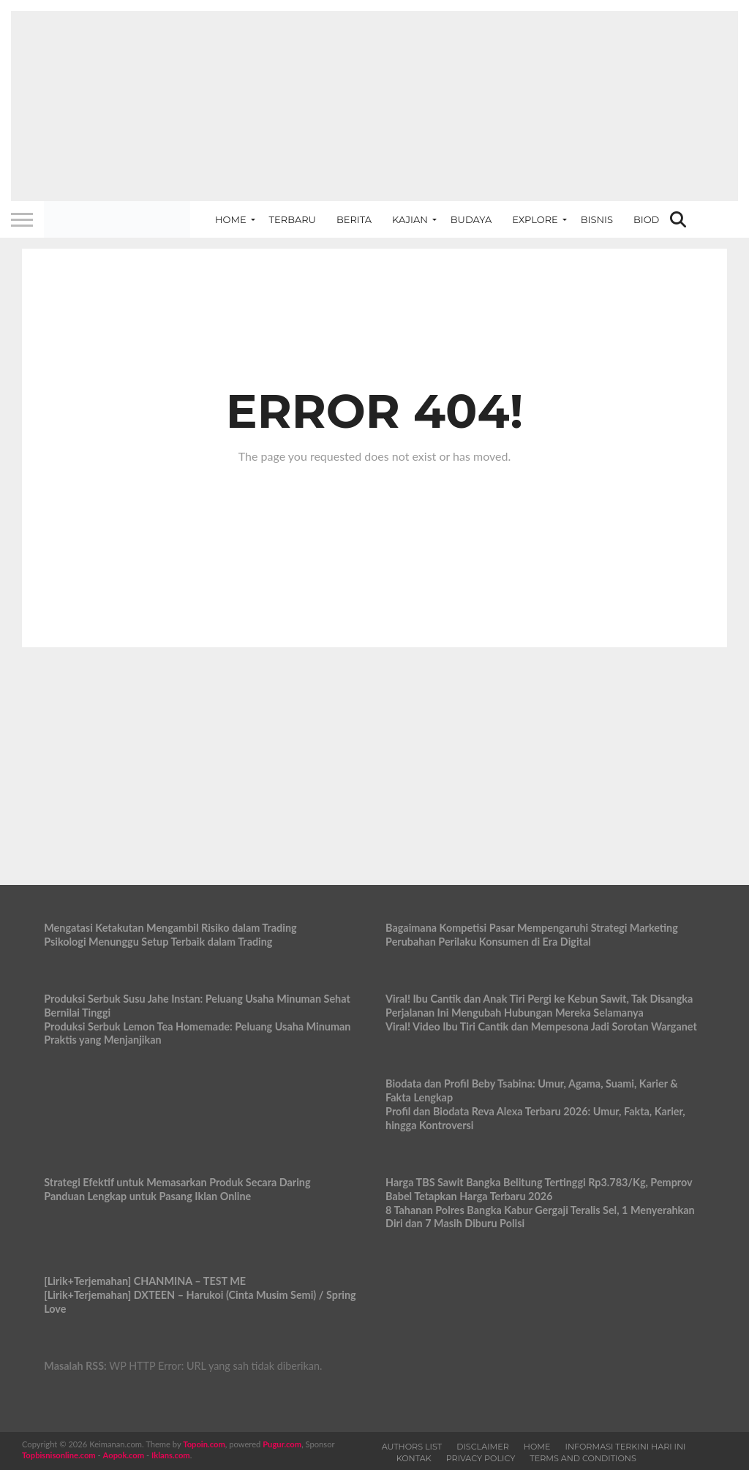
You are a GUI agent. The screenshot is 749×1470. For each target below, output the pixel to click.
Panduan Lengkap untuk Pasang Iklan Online (147, 1196)
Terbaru (292, 219)
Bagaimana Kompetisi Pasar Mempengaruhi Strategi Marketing (531, 927)
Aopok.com (124, 1455)
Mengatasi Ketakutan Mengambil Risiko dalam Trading (170, 927)
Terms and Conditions (583, 1458)
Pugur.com (282, 1444)
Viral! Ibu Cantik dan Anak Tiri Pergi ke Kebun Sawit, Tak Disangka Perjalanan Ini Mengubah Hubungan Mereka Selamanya (539, 1005)
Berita (354, 219)
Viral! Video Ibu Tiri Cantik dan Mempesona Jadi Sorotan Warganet (541, 1026)
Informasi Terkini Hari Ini (625, 1446)
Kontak (414, 1458)
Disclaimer (482, 1446)
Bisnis (597, 219)
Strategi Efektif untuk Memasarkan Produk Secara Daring (177, 1182)
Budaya (471, 219)
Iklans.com (170, 1455)
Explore (535, 219)
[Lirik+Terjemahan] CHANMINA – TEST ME (145, 1281)
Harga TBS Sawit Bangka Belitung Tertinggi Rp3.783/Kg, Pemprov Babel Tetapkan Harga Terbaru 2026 (538, 1189)
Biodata (655, 219)
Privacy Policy (481, 1458)
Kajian (410, 219)
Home (230, 219)
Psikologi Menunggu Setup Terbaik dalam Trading (158, 941)
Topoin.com (204, 1444)
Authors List (412, 1446)
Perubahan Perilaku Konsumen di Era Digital (488, 941)
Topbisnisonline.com (59, 1455)
